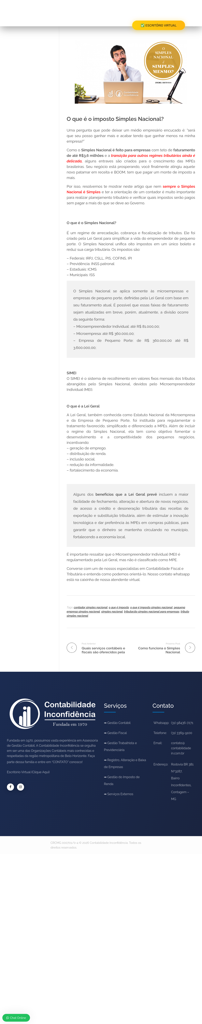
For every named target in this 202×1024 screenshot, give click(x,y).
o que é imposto (119, 607)
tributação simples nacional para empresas (152, 611)
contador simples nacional (91, 607)
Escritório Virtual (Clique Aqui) (28, 772)
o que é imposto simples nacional (151, 607)
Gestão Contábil (119, 723)
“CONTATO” (60, 762)
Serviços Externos (120, 794)
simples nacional (112, 611)
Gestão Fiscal (117, 733)
